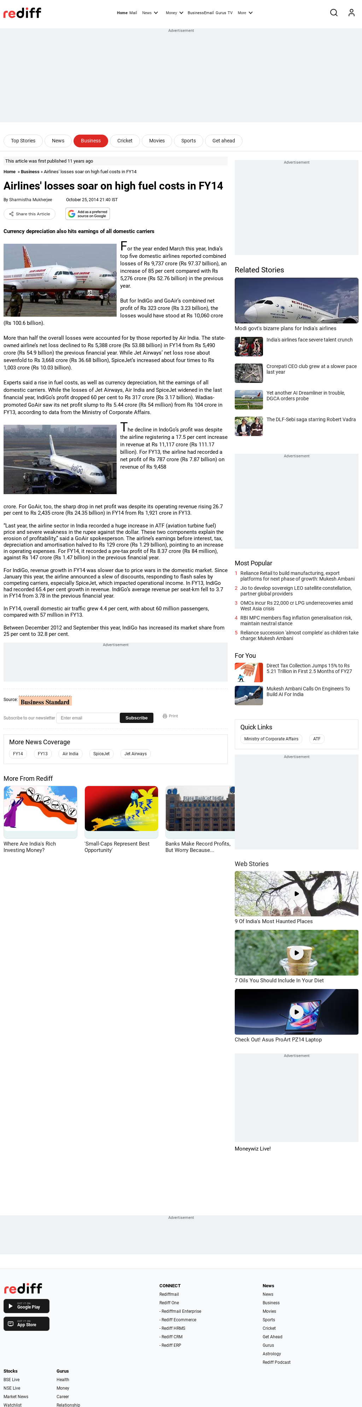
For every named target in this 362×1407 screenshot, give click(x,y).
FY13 (43, 753)
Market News (16, 1396)
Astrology (272, 1353)
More (245, 12)
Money (174, 12)
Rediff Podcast (277, 1362)
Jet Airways (135, 753)
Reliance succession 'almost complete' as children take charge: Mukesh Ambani (299, 635)
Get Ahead (272, 1336)
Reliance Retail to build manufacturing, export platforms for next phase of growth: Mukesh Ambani (297, 576)
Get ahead (223, 140)
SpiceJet (101, 753)
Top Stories (23, 140)
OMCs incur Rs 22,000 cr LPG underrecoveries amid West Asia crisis (296, 605)
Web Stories (252, 864)
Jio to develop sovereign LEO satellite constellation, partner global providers (296, 591)
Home (122, 13)
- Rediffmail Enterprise (180, 1311)
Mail (133, 13)
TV (230, 13)
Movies (157, 140)
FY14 (18, 753)
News (150, 12)
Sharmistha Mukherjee (30, 199)
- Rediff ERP (170, 1345)
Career (63, 1396)
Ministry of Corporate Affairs (271, 738)
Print (170, 716)
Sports (188, 140)
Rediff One (169, 1302)
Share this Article (29, 214)
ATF (317, 738)
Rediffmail (169, 1294)
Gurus (221, 13)
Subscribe (136, 718)
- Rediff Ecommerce (177, 1319)
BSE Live (11, 1379)
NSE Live (12, 1388)
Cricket (125, 140)
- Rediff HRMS (172, 1328)
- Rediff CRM (170, 1336)
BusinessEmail (201, 13)
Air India (70, 753)
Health (63, 1379)
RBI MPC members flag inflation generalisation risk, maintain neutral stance (296, 620)
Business (91, 140)
